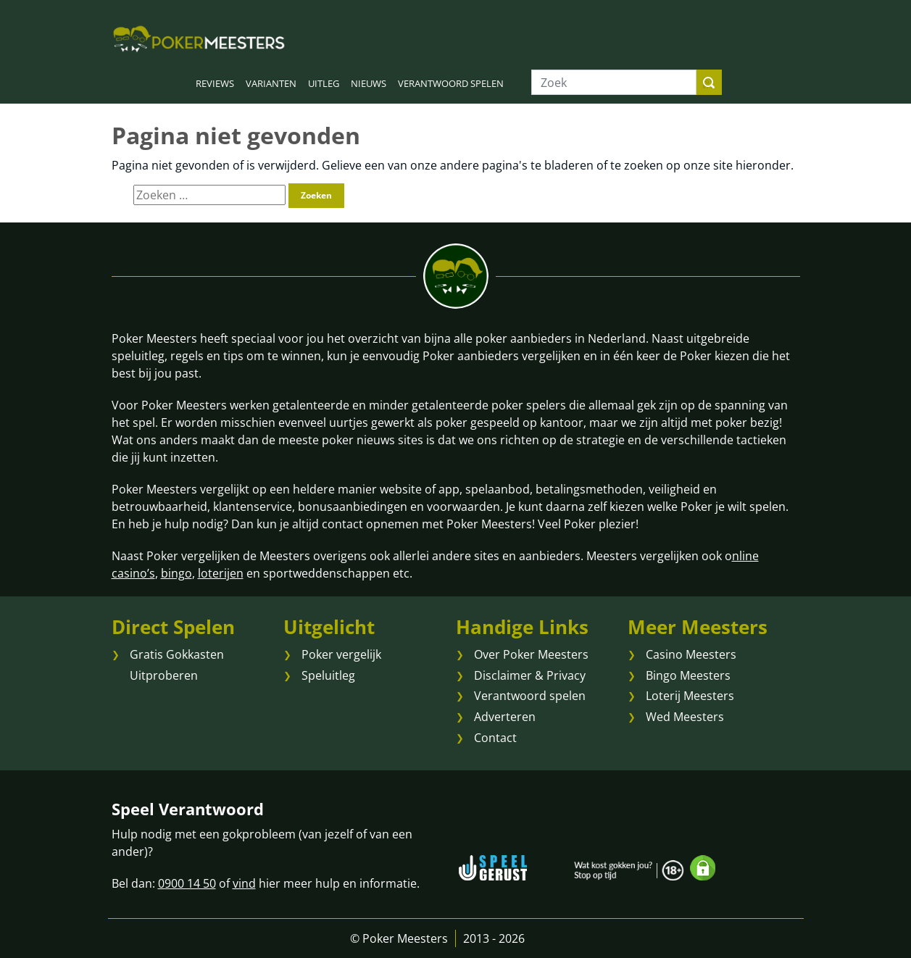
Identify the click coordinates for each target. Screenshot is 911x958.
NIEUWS (368, 83)
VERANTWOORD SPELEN (451, 83)
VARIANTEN (271, 83)
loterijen (221, 573)
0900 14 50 (187, 883)
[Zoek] (613, 82)
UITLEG (323, 83)
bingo (176, 573)
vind (244, 883)
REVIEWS (215, 83)
